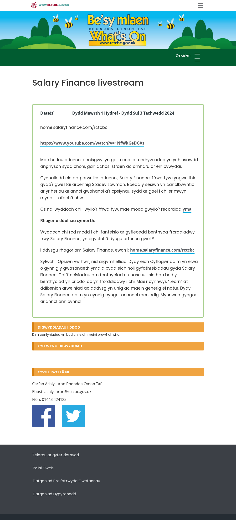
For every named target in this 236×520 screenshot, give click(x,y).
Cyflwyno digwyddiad (60, 345)
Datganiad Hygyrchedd (54, 494)
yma (187, 209)
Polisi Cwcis (43, 468)
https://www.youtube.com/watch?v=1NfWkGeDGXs (92, 143)
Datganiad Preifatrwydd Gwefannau (66, 481)
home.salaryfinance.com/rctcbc (162, 250)
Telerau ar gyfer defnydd (55, 455)
